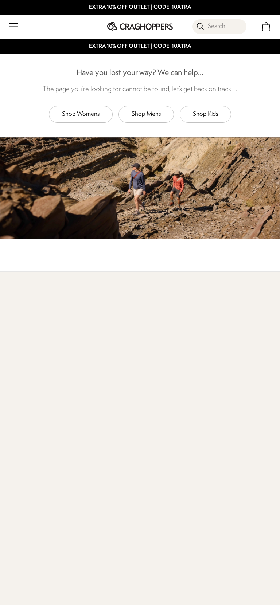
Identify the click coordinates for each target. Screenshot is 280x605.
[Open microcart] (266, 26)
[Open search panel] (219, 26)
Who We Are (205, 336)
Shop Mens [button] (146, 114)
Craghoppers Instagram (84, 562)
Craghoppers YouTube (99, 562)
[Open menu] (13, 26)
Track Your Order (27, 419)
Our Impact (111, 336)
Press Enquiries (91, 408)
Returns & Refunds (29, 408)
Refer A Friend (225, 419)
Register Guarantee (231, 396)
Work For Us (155, 396)
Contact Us (87, 396)
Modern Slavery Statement (160, 444)
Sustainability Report (165, 408)
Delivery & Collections (33, 396)
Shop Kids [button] (205, 114)
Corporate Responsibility (156, 423)
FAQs (80, 419)
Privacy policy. (85, 526)
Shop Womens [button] (81, 114)
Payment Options (228, 408)
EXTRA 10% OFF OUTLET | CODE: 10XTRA (140, 7)
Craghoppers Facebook (69, 562)
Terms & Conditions (138, 595)
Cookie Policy (251, 595)
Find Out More (25, 336)
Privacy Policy (198, 595)
